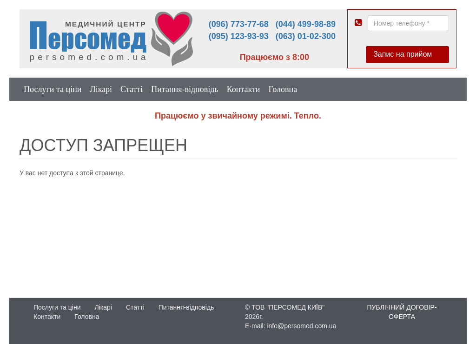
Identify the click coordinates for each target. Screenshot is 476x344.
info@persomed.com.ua (301, 326)
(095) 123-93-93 (239, 36)
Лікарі (101, 89)
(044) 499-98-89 (306, 24)
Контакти (243, 89)
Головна (282, 89)
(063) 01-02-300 (306, 36)
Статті (131, 89)
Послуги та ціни (52, 89)
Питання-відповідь (184, 89)
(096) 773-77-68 (239, 24)
